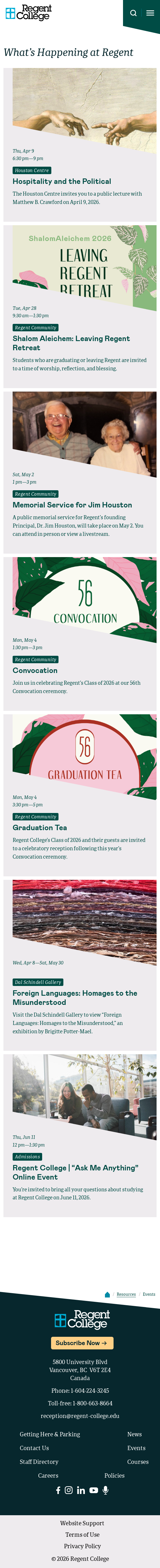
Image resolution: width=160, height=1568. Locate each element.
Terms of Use (82, 1535)
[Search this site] (133, 13)
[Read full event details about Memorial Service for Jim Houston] (80, 504)
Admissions (27, 1157)
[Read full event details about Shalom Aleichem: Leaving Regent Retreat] (80, 343)
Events (136, 1449)
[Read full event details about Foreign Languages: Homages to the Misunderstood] (80, 997)
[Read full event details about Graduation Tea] (80, 827)
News (134, 1435)
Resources (126, 1295)
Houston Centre (32, 171)
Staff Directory (39, 1462)
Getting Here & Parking (50, 1435)
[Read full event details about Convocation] (80, 670)
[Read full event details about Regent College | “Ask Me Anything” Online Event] (80, 1172)
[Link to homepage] (28, 13)
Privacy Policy (82, 1547)
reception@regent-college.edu (80, 1416)
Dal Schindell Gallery (38, 983)
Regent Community (35, 328)
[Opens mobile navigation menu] (150, 13)
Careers (48, 1476)
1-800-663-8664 (92, 1404)
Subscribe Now (78, 1342)
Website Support (82, 1524)
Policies (114, 1476)
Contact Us (34, 1449)
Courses (138, 1462)
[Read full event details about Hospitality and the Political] (80, 181)
